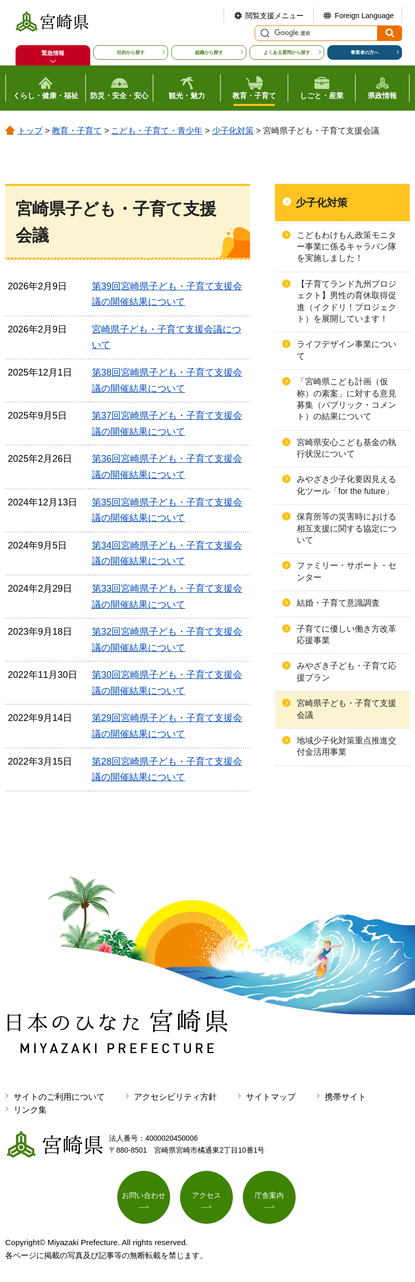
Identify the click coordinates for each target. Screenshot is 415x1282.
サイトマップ (271, 1096)
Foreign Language (364, 15)
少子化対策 (233, 130)
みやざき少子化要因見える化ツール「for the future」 (346, 485)
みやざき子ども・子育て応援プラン (346, 671)
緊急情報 (53, 53)
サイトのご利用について (59, 1096)
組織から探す (209, 52)
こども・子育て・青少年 (156, 130)
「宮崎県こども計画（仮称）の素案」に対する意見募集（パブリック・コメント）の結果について (346, 399)
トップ (30, 130)
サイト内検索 (263, 33)
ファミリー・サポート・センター (346, 571)
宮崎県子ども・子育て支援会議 (346, 709)
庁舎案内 (269, 1195)
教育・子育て (77, 130)
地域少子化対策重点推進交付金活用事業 (346, 746)
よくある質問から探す (287, 52)
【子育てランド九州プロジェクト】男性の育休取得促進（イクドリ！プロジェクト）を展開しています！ (346, 301)
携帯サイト (345, 1096)
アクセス (206, 1195)
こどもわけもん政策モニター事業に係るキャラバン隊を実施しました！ (346, 247)
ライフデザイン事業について (346, 350)
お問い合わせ (143, 1195)
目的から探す (131, 52)
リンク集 (30, 1109)
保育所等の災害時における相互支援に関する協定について (346, 528)
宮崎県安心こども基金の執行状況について (346, 448)
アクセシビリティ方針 (175, 1096)
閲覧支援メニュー (274, 15)
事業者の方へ (365, 52)
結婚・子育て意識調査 (338, 602)
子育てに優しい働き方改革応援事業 (346, 634)
